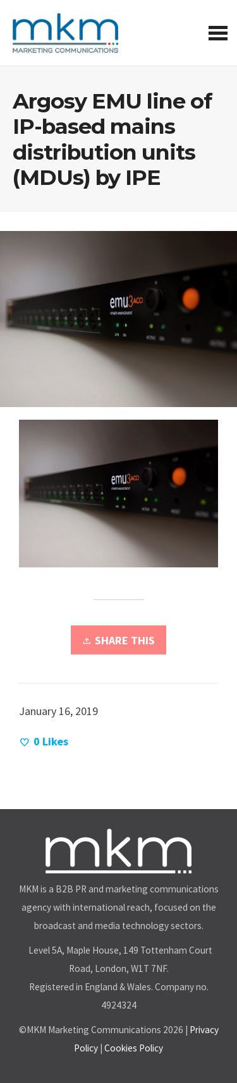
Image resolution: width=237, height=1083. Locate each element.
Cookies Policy (133, 1048)
